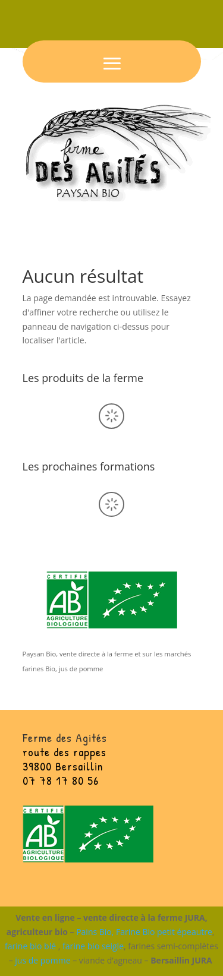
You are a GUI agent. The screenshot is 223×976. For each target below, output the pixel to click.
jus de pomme (42, 960)
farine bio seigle (93, 946)
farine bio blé (30, 946)
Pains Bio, (95, 931)
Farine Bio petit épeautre (164, 931)
